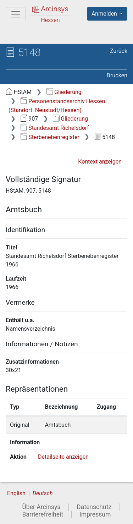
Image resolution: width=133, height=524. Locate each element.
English (16, 493)
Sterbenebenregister (50, 137)
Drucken (117, 75)
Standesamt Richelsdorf (55, 128)
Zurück (118, 51)
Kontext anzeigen (100, 161)
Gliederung (64, 92)
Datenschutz (94, 507)
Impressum (95, 514)
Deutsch (43, 493)
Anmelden (105, 13)
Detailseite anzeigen (63, 456)
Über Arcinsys (41, 507)
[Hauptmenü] (16, 14)
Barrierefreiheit (42, 514)
